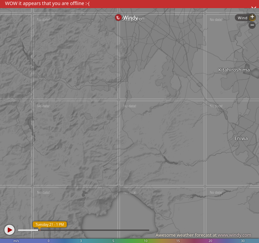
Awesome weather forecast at (203, 235)
